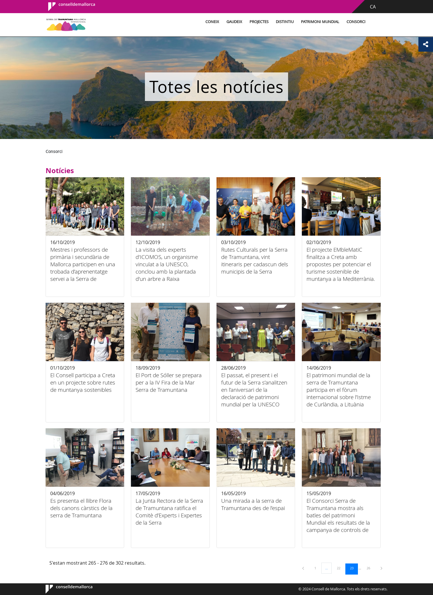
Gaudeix (234, 21)
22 (341, 568)
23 (354, 568)
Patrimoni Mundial (320, 21)
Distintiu (285, 21)
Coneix (212, 21)
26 (370, 568)
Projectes (259, 21)
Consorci (356, 21)
